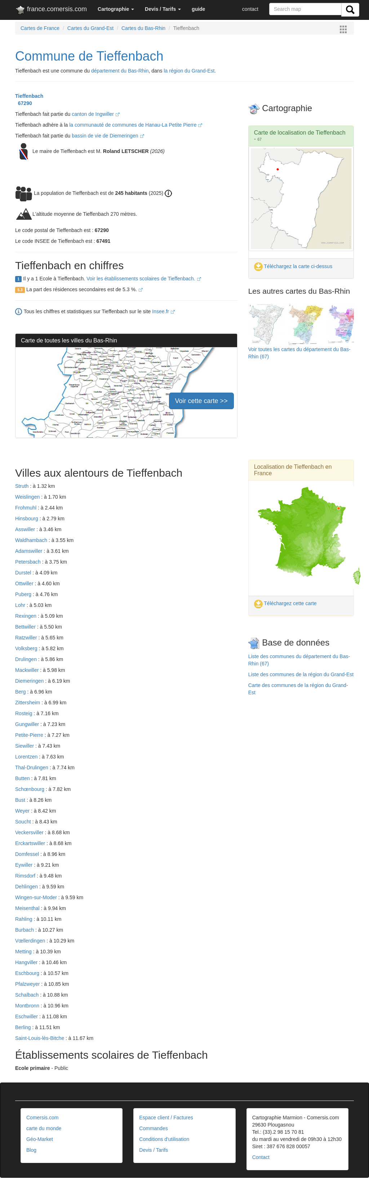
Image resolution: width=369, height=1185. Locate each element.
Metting (24, 951)
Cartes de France (40, 28)
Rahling (24, 919)
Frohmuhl (26, 508)
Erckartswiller (30, 843)
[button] (115, 9)
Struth (22, 486)
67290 (23, 103)
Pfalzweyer (28, 984)
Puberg (24, 594)
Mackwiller (27, 670)
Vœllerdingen (30, 941)
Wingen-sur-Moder (36, 897)
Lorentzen (27, 757)
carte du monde (43, 1128)
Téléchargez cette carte (285, 603)
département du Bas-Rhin (120, 71)
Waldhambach (32, 540)
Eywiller (24, 865)
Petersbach (28, 562)
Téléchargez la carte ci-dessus (293, 266)
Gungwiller (27, 724)
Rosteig (24, 713)
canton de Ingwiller (96, 114)
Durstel (23, 573)
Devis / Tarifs (153, 1150)
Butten (23, 778)
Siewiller (25, 746)
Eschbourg (28, 973)
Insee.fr (163, 311)
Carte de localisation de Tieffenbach (300, 133)
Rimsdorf (26, 876)
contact (250, 9)
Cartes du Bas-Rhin (143, 28)
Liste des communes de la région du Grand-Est (301, 674)
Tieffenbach (29, 96)
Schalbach (27, 995)
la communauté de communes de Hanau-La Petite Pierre (135, 125)
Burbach (25, 930)
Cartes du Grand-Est (90, 28)
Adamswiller (29, 551)
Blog (31, 1150)
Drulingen (26, 659)
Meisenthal (28, 908)
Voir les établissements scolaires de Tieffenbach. (143, 278)
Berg (21, 692)
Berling (23, 1027)
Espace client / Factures (166, 1117)
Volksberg (27, 648)
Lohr (21, 605)
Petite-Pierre (30, 735)
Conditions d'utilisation (164, 1139)
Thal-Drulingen (32, 767)
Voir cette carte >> (201, 401)
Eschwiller (27, 1016)
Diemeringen (30, 681)
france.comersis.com (51, 10)
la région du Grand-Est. (190, 71)
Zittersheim (28, 702)
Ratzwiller (27, 637)
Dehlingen (27, 886)
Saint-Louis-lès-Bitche (40, 1038)
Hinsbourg (27, 518)
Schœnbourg (30, 789)
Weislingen (28, 497)
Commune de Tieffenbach (89, 56)
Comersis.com (42, 1117)
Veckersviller (30, 832)
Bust (21, 800)
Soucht (23, 822)
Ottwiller (25, 583)
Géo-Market (39, 1139)
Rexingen (26, 616)
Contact (261, 1157)
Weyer (23, 811)
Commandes (153, 1128)
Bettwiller (26, 627)
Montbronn (28, 1006)
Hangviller (27, 962)
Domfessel (27, 854)
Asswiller (25, 529)
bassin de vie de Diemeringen (108, 136)
